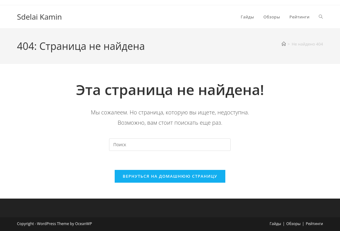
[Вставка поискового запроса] (170, 144)
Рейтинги (314, 223)
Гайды (275, 223)
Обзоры (293, 223)
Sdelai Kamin (39, 17)
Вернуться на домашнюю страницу (170, 176)
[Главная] (284, 44)
